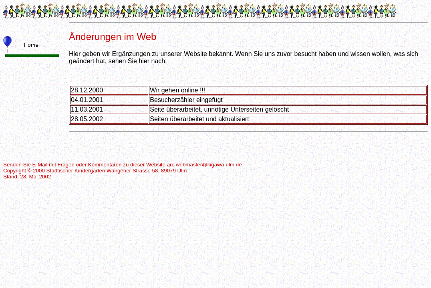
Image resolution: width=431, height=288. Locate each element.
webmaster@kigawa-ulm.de (209, 165)
